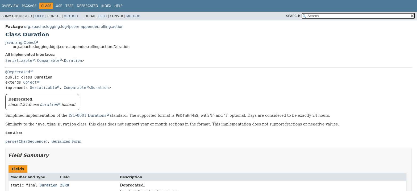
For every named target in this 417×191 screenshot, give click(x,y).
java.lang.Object (20, 42)
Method (71, 16)
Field (39, 16)
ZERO (64, 185)
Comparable (48, 60)
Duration (73, 60)
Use (59, 6)
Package (29, 6)
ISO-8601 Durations (87, 115)
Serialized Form (67, 141)
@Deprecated (17, 72)
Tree (69, 6)
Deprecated (87, 6)
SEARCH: (293, 16)
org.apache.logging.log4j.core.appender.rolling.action (73, 26)
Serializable (18, 60)
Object (30, 82)
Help (118, 6)
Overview (10, 6)
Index (106, 6)
